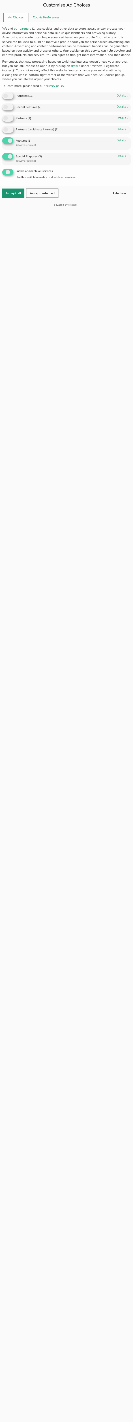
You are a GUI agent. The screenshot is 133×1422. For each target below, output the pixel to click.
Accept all (13, 193)
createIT (72, 204)
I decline (119, 193)
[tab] (15, 17)
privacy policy (54, 86)
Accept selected (42, 193)
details (122, 95)
